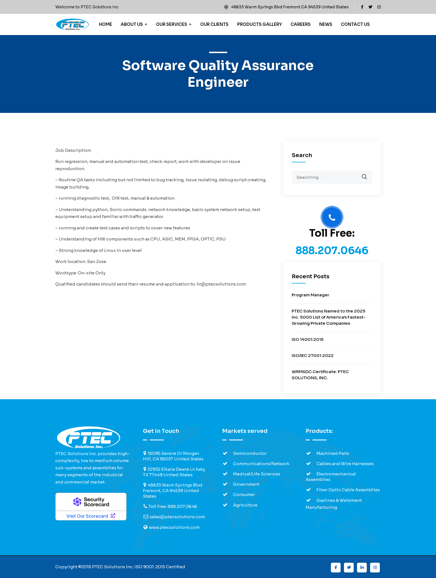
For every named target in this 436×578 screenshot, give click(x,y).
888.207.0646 (332, 250)
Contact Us (355, 24)
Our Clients (214, 24)
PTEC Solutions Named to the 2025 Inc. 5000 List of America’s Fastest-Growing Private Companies (329, 317)
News (325, 24)
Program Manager (310, 294)
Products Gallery (259, 24)
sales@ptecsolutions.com (177, 516)
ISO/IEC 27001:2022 (313, 355)
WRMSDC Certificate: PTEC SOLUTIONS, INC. (320, 374)
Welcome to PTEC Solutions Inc (86, 6)
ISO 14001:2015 (308, 339)
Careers (301, 24)
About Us (132, 24)
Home (105, 24)
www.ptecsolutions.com (174, 527)
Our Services (171, 24)
